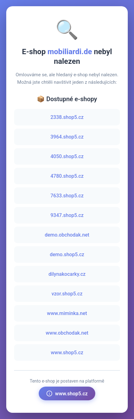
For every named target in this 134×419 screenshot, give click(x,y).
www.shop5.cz (67, 352)
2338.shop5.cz (67, 117)
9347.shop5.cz (67, 215)
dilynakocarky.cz (67, 274)
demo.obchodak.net (67, 235)
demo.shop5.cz (67, 254)
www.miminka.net (67, 313)
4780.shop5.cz (67, 176)
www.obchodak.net (67, 333)
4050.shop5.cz (67, 156)
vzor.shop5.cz (67, 294)
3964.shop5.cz (67, 137)
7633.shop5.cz (67, 196)
